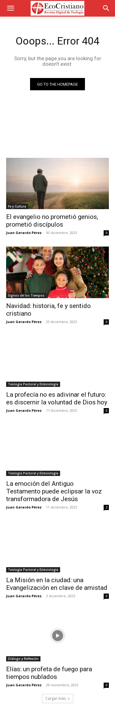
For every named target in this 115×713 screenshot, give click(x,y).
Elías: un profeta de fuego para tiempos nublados (49, 672)
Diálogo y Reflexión (23, 659)
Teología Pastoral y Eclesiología (33, 384)
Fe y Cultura (17, 206)
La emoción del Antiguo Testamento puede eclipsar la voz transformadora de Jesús (54, 491)
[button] (10, 8)
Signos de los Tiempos (26, 295)
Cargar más (57, 698)
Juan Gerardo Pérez (24, 232)
